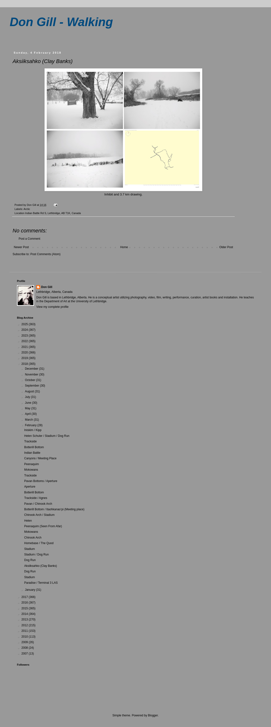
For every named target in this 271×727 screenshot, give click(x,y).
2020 (25, 352)
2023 (25, 335)
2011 (25, 631)
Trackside (30, 441)
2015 (25, 608)
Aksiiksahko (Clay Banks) (40, 566)
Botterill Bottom (34, 447)
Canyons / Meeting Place (40, 458)
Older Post (226, 247)
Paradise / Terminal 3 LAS (41, 582)
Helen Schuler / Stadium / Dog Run (46, 436)
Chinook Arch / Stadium (39, 515)
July (28, 397)
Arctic (26, 209)
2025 (25, 324)
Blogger (153, 715)
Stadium (29, 549)
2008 (25, 647)
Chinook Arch (32, 537)
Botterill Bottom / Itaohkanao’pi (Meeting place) (54, 509)
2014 (25, 614)
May (28, 408)
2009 (25, 642)
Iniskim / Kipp (32, 430)
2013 (25, 619)
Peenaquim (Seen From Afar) (43, 526)
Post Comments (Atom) (45, 254)
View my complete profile (52, 307)
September (32, 385)
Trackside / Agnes (35, 498)
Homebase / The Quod (38, 543)
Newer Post (21, 247)
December (32, 368)
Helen (28, 520)
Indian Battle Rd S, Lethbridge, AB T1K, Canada (53, 213)
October (30, 380)
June (28, 402)
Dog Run (30, 560)
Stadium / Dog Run (36, 554)
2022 (25, 341)
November (32, 374)
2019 (25, 358)
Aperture (29, 486)
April (28, 414)
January (30, 589)
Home (124, 247)
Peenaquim (31, 464)
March (29, 419)
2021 (25, 347)
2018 (25, 364)
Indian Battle (32, 452)
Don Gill (46, 287)
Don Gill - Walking (61, 22)
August (30, 391)
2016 (25, 602)
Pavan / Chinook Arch (38, 503)
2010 (25, 636)
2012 (25, 625)
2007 (25, 653)
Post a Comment (29, 238)
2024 (25, 329)
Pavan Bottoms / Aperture (40, 481)
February (31, 425)
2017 (25, 597)
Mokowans (31, 469)
